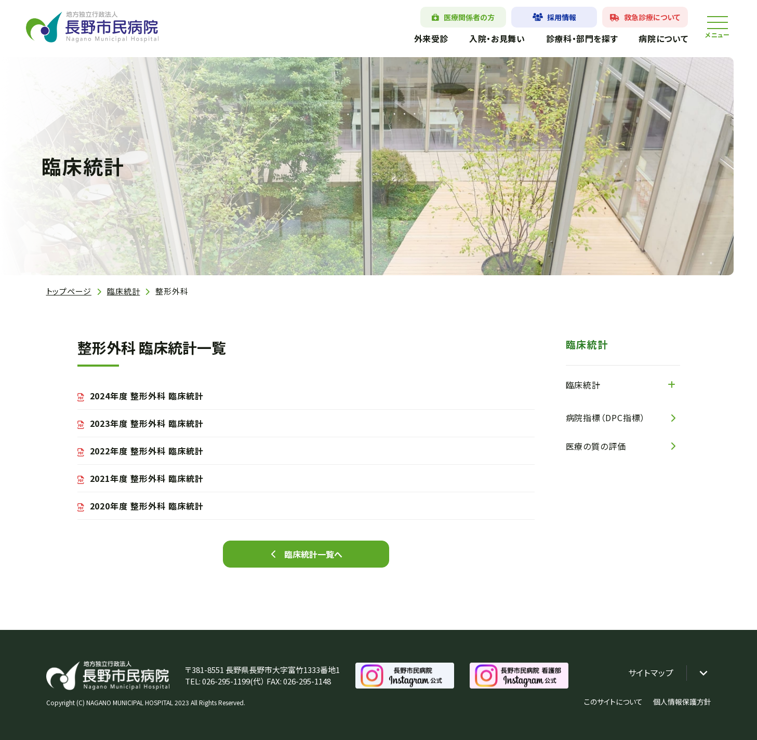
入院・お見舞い (497, 38)
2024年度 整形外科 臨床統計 (147, 395)
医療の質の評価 (596, 446)
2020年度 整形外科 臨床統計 (147, 506)
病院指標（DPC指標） (606, 417)
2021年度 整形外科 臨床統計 (147, 478)
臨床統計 (123, 291)
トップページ (68, 291)
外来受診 (431, 38)
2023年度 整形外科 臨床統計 (147, 423)
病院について (663, 38)
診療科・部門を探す (582, 38)
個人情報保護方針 (682, 701)
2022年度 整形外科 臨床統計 (147, 451)
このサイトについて (613, 701)
